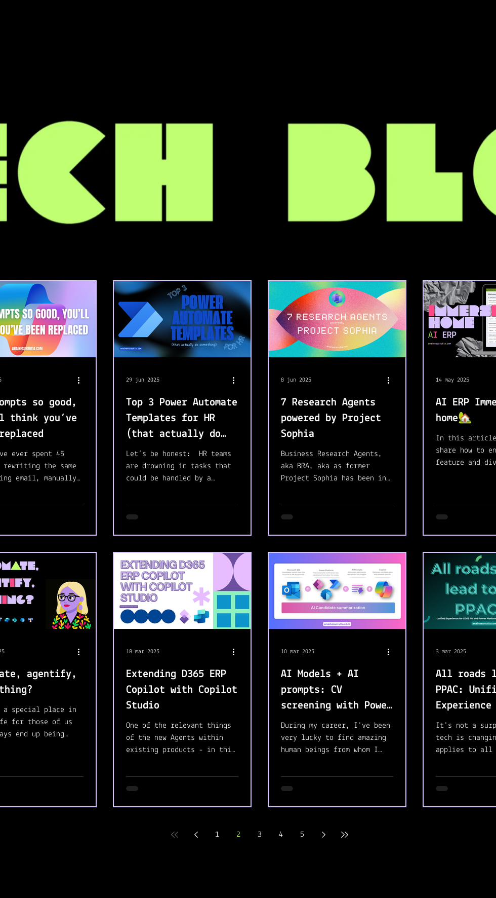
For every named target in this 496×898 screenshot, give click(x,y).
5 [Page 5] (302, 835)
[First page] (175, 835)
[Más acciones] (82, 380)
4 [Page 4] (281, 835)
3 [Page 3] (260, 835)
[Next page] (323, 835)
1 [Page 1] (217, 835)
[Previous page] (196, 835)
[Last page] (345, 835)
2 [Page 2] (238, 835)
